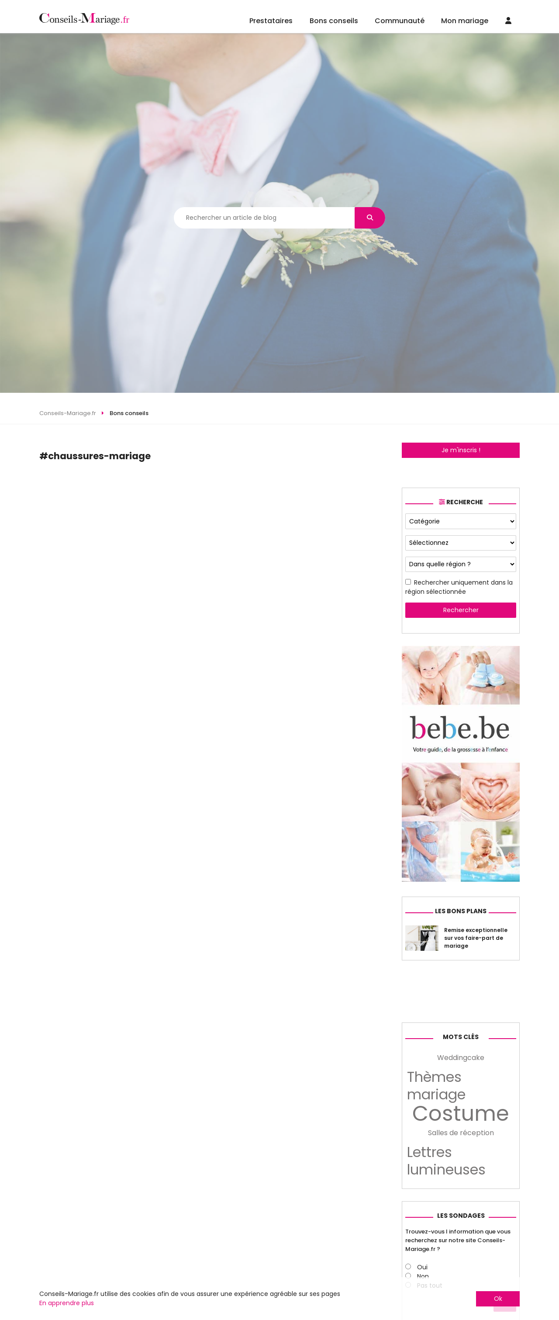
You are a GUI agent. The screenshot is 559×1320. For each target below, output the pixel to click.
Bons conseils (334, 21)
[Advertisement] (211, 488)
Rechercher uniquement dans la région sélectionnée (459, 587)
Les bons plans (461, 911)
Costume (460, 1113)
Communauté (399, 21)
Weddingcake (460, 1058)
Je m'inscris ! (461, 450)
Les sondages (461, 1215)
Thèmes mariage (436, 1085)
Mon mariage (464, 21)
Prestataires (271, 21)
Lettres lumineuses (446, 1161)
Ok (498, 1298)
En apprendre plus (66, 1303)
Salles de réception (461, 1133)
